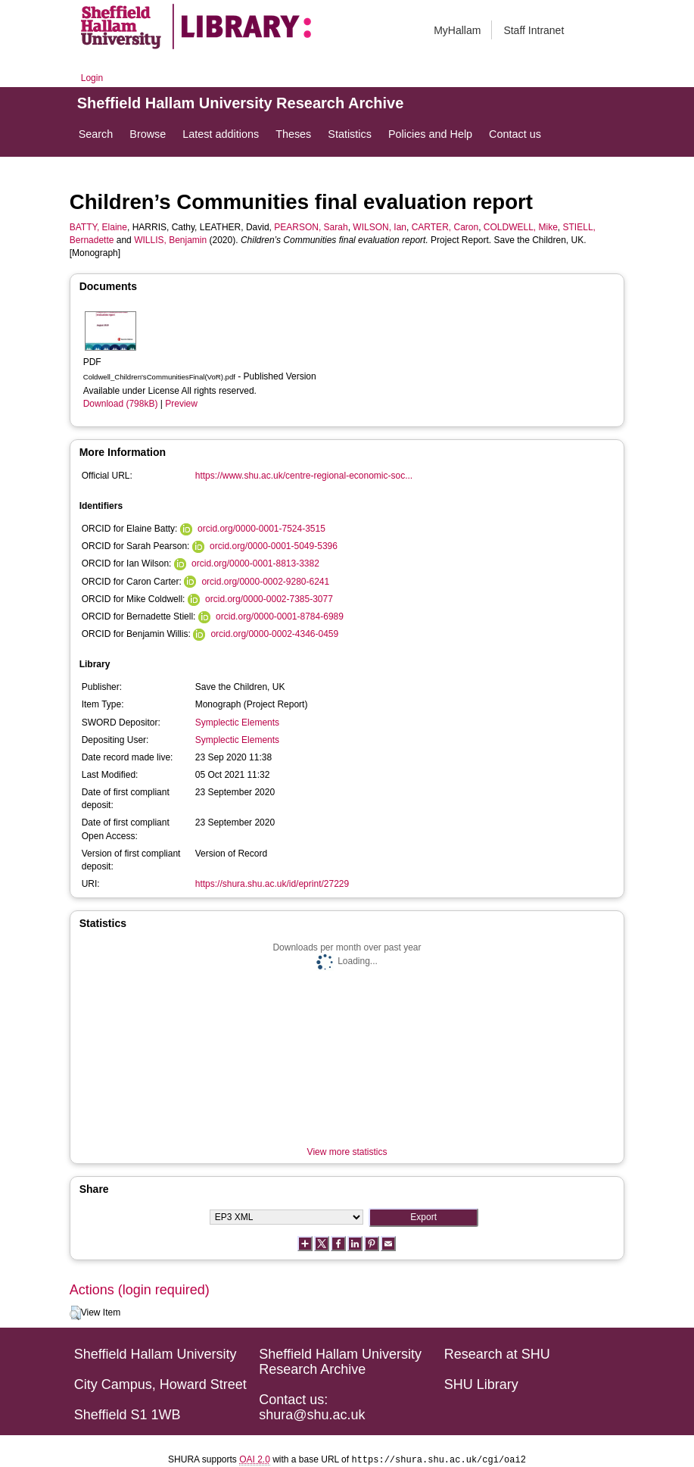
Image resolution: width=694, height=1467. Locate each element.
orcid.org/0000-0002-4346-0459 (274, 634)
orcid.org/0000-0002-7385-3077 (269, 599)
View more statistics (347, 1152)
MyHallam (457, 30)
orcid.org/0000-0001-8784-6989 (280, 616)
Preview (181, 403)
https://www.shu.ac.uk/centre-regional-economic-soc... (303, 475)
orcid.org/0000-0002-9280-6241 (265, 581)
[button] (75, 1313)
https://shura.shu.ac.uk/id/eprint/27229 (272, 884)
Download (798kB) (120, 403)
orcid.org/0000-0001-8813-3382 (255, 563)
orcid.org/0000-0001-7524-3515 (261, 528)
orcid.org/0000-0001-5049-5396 (274, 546)
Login (92, 78)
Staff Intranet (533, 30)
